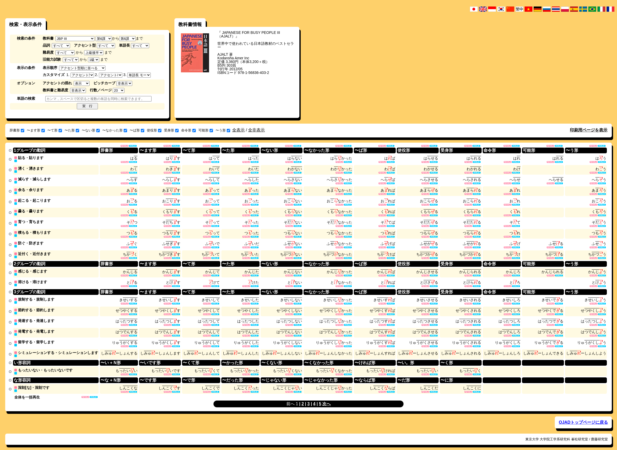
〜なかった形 (114, 130)
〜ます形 (36, 130)
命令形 (188, 130)
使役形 (154, 130)
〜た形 (72, 130)
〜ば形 (137, 130)
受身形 (171, 130)
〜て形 (54, 130)
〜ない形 (91, 130)
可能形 (205, 130)
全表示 (238, 130)
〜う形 (223, 130)
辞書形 (17, 130)
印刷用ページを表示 (588, 130)
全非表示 (256, 130)
